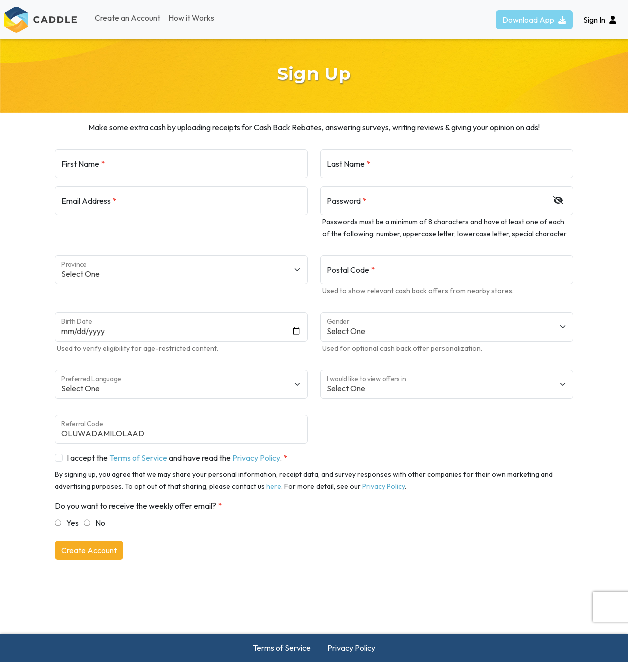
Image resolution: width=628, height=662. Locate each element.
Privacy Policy (256, 458)
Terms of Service (138, 458)
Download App (534, 20)
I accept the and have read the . (174, 458)
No (100, 523)
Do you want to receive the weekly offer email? (135, 506)
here (273, 486)
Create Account (89, 550)
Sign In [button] (599, 20)
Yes (72, 523)
